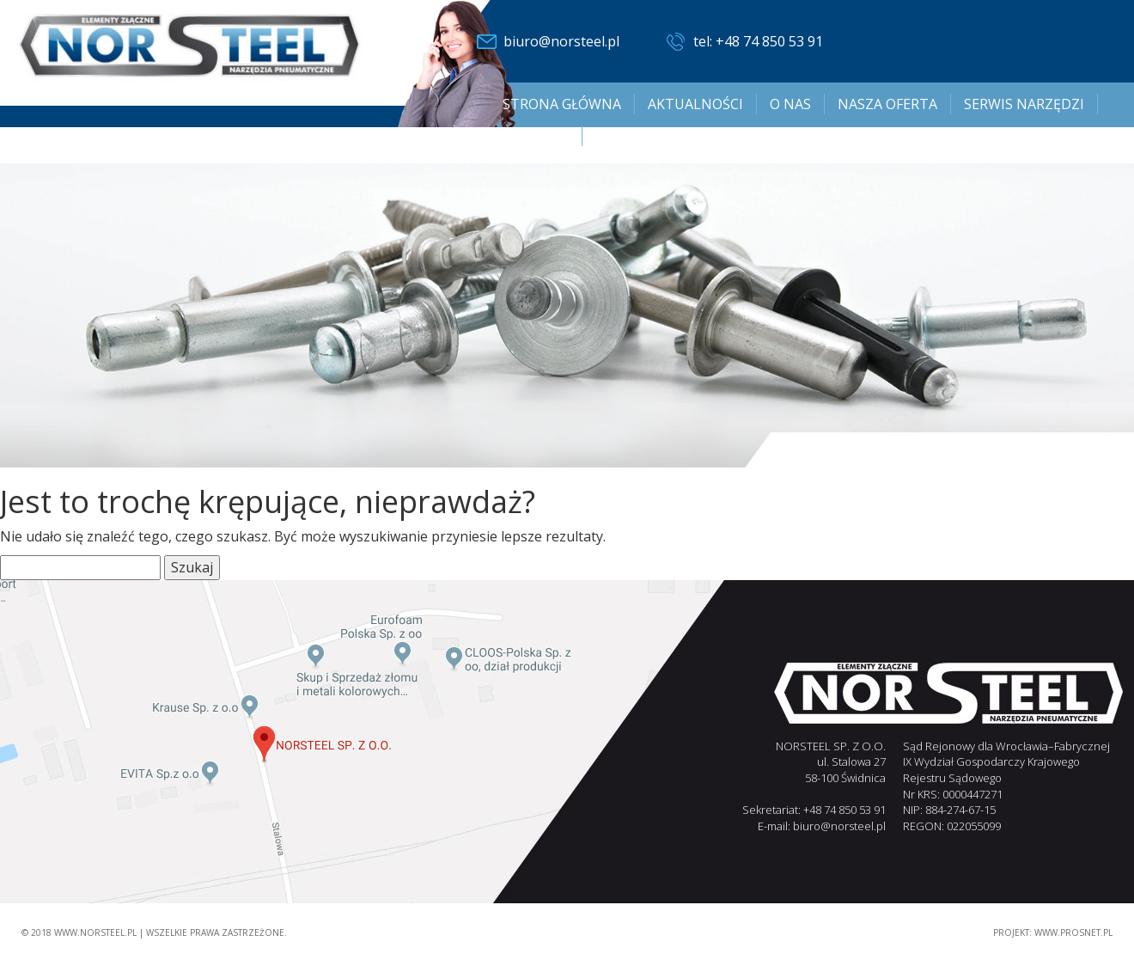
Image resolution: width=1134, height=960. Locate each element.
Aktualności (695, 104)
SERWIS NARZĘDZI (1024, 104)
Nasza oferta (887, 104)
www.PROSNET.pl (1073, 932)
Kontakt (536, 135)
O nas (790, 104)
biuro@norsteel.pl (561, 41)
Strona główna (562, 104)
